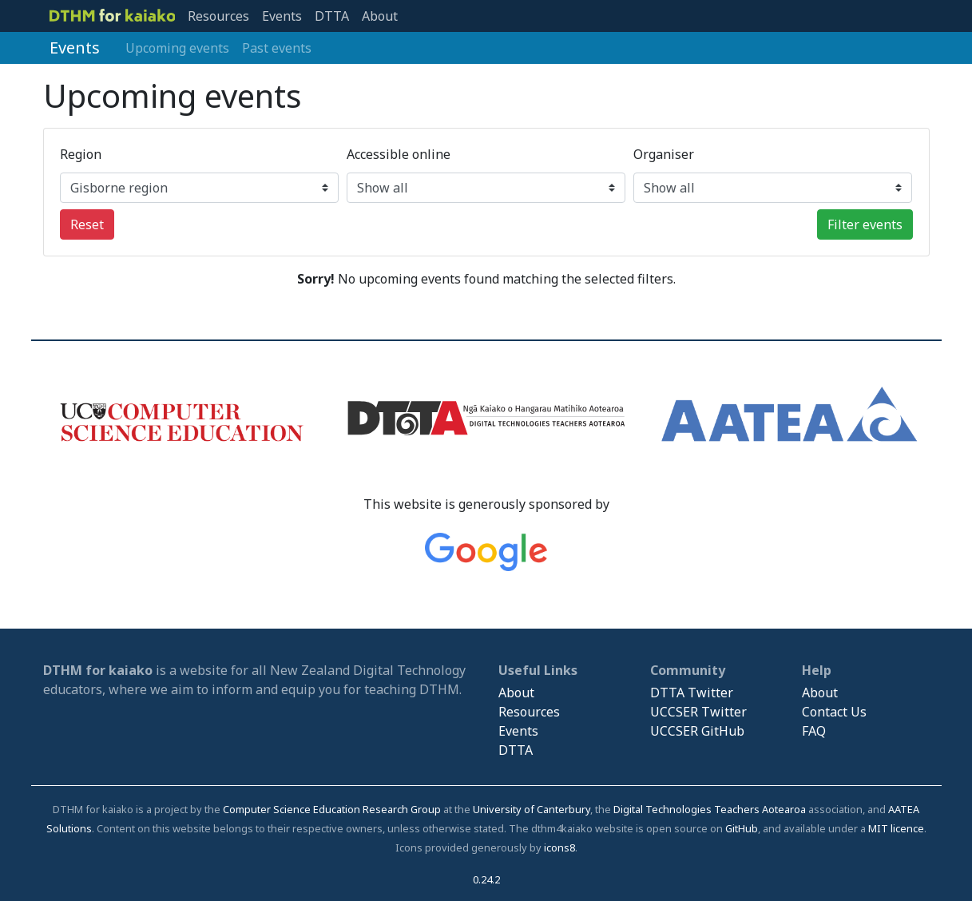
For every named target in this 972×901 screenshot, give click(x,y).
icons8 (559, 847)
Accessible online (398, 154)
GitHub (741, 828)
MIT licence (896, 828)
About (380, 16)
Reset (87, 224)
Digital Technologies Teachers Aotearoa (709, 809)
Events (282, 16)
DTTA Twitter (691, 692)
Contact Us (834, 711)
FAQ (814, 731)
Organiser (663, 154)
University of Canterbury (531, 809)
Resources (218, 16)
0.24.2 (486, 879)
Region (80, 154)
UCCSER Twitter (698, 711)
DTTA (332, 16)
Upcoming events (177, 48)
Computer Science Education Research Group (332, 809)
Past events (276, 48)
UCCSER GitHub (697, 731)
